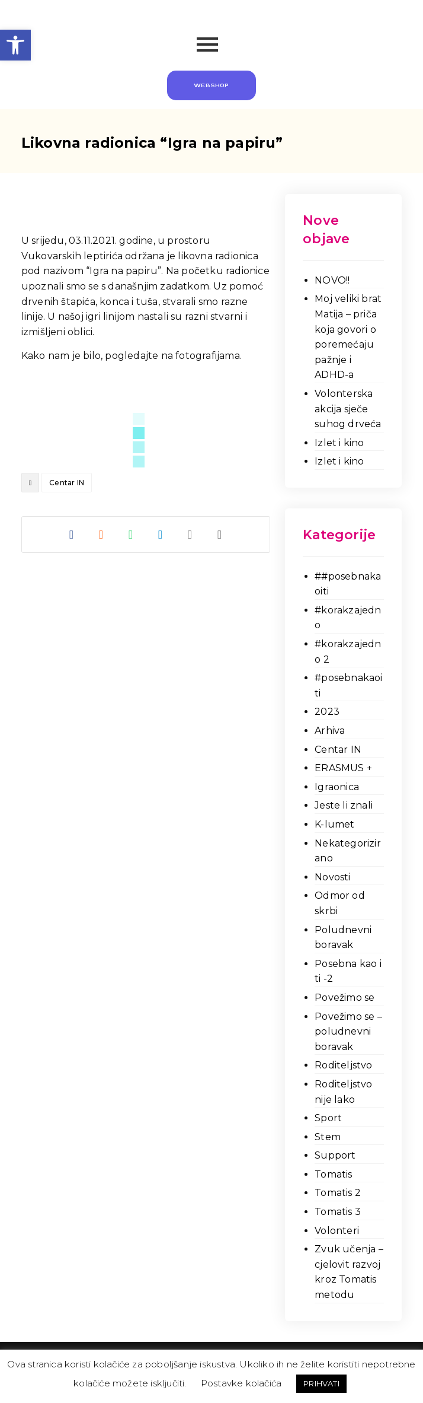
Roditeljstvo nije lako (343, 1092)
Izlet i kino (339, 442)
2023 (327, 711)
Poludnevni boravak (343, 937)
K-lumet (334, 824)
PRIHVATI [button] (321, 1383)
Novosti (332, 877)
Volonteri (337, 1230)
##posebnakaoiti (348, 584)
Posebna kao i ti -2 (348, 971)
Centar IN (66, 482)
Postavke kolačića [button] (241, 1383)
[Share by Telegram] (160, 534)
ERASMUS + (343, 768)
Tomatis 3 (338, 1211)
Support (335, 1155)
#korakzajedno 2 (348, 651)
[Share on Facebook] (72, 534)
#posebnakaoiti (348, 685)
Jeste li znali (344, 805)
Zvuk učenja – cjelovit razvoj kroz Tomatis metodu (349, 1271)
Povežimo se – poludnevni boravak (348, 1031)
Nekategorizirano (348, 851)
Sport (328, 1118)
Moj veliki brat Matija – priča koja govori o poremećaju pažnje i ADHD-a (348, 336)
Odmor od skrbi (340, 903)
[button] (15, 45)
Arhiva (330, 730)
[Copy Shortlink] (220, 534)
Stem (328, 1137)
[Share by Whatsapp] (131, 534)
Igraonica (337, 787)
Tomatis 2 (338, 1192)
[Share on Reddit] (101, 534)
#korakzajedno (348, 618)
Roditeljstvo (343, 1065)
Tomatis (333, 1174)
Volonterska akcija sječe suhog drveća (348, 409)
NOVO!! (332, 280)
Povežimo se (344, 997)
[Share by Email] (190, 534)
